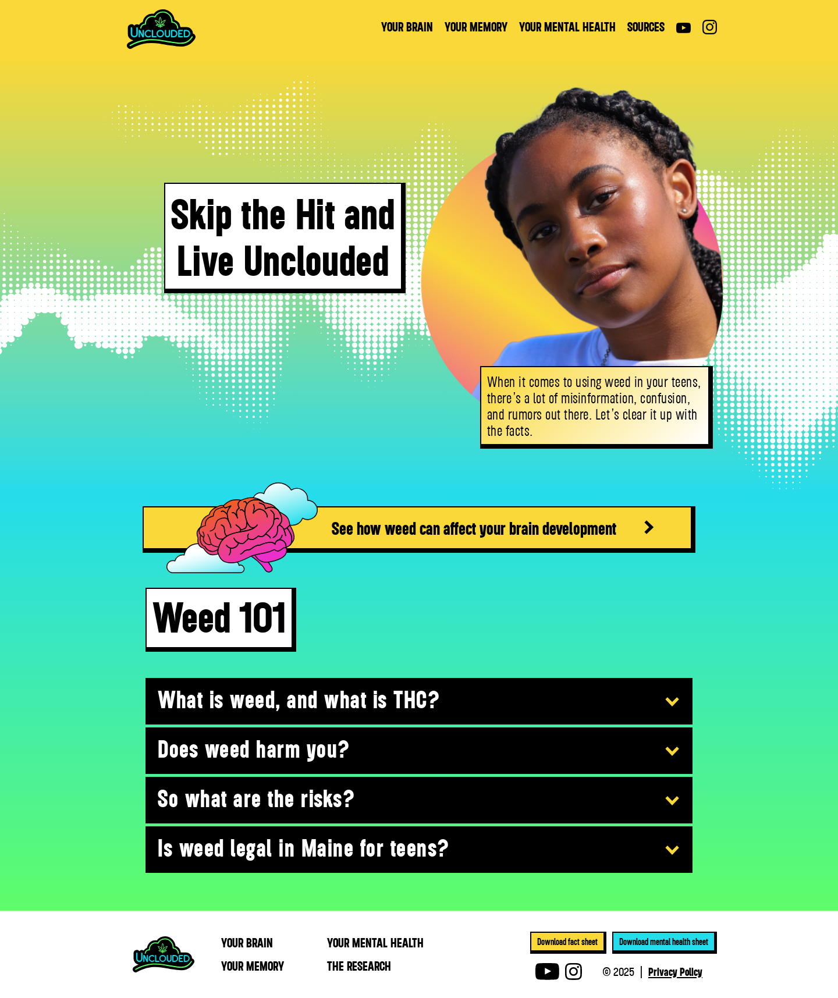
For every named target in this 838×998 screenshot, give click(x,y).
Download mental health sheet (663, 941)
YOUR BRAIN (407, 27)
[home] (161, 29)
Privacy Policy (675, 971)
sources (646, 27)
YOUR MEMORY (476, 27)
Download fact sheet (567, 941)
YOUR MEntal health (375, 943)
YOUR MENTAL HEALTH (567, 27)
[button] (419, 702)
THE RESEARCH (359, 966)
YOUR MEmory (252, 966)
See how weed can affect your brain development (474, 528)
